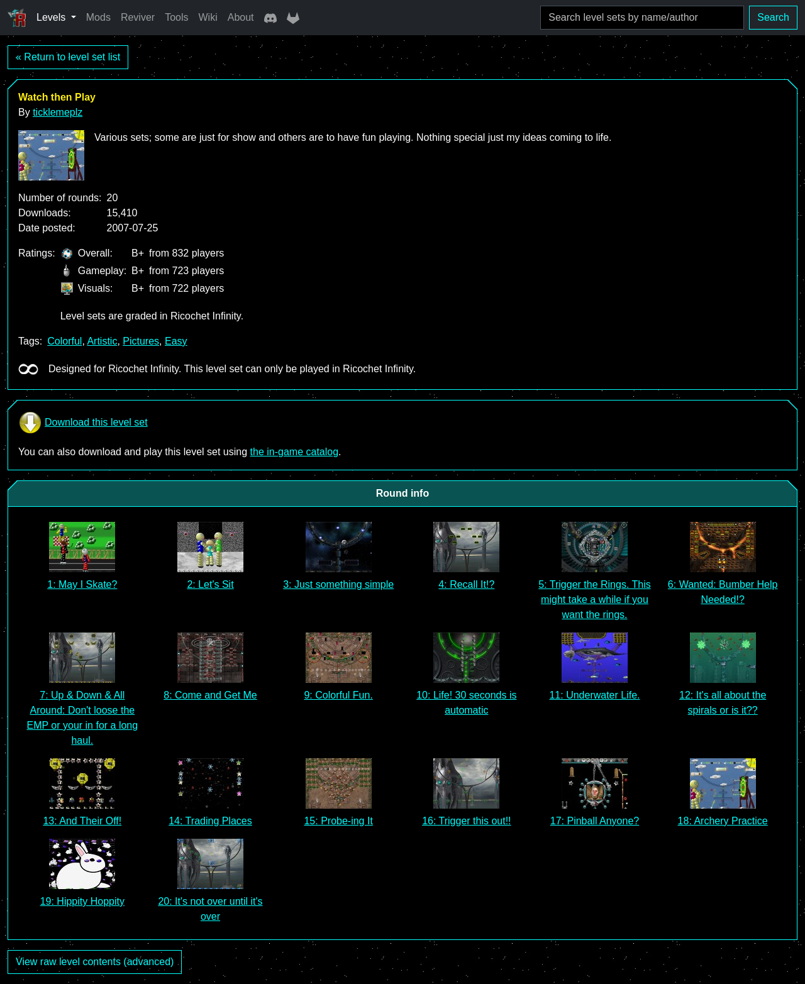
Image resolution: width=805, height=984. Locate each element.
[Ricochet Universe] (17, 17)
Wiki (208, 17)
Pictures (141, 341)
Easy (176, 341)
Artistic (102, 341)
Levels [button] (52, 17)
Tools (176, 17)
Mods (98, 17)
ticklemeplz (57, 112)
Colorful (64, 341)
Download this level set (83, 422)
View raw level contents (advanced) (95, 961)
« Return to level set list (68, 57)
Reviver (138, 17)
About (241, 17)
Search (773, 17)
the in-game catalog (294, 451)
